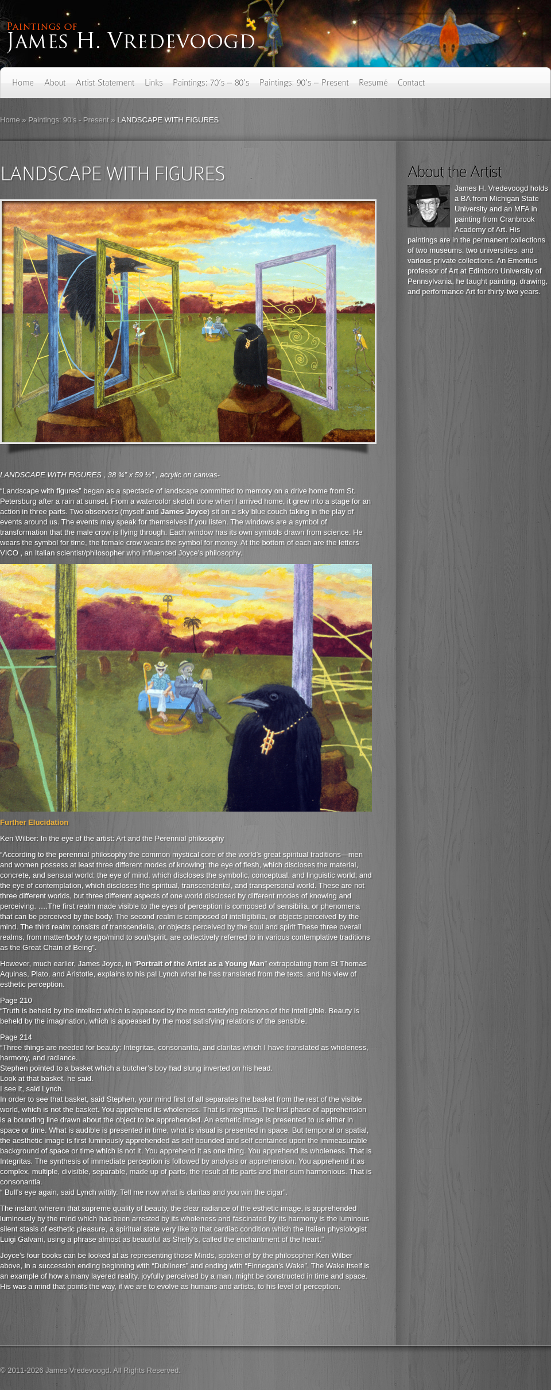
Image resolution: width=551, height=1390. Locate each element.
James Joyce (184, 511)
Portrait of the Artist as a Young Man (200, 963)
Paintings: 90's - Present (68, 119)
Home (10, 119)
